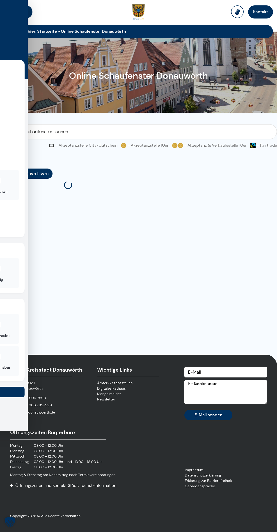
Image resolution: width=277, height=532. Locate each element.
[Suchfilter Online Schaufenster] (138, 131)
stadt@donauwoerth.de (35, 412)
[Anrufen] (28, 398)
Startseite (47, 31)
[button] (10, 522)
